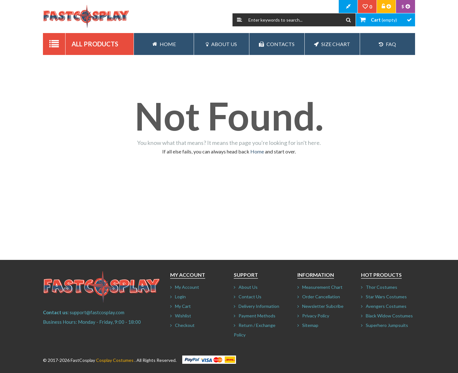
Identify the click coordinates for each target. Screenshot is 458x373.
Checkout (185, 325)
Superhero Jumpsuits (387, 325)
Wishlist (183, 315)
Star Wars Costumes (386, 296)
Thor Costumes (381, 287)
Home (257, 151)
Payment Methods (257, 315)
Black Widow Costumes (389, 315)
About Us (221, 44)
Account (386, 6)
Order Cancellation (321, 296)
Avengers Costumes (386, 306)
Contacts (277, 44)
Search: (239, 19)
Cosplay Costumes (115, 360)
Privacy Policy (315, 315)
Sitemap (310, 325)
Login (180, 296)
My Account (187, 287)
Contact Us (250, 296)
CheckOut (348, 6)
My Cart (183, 306)
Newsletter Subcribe (323, 306)
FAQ (387, 44)
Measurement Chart (322, 287)
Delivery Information (259, 306)
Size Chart (332, 44)
